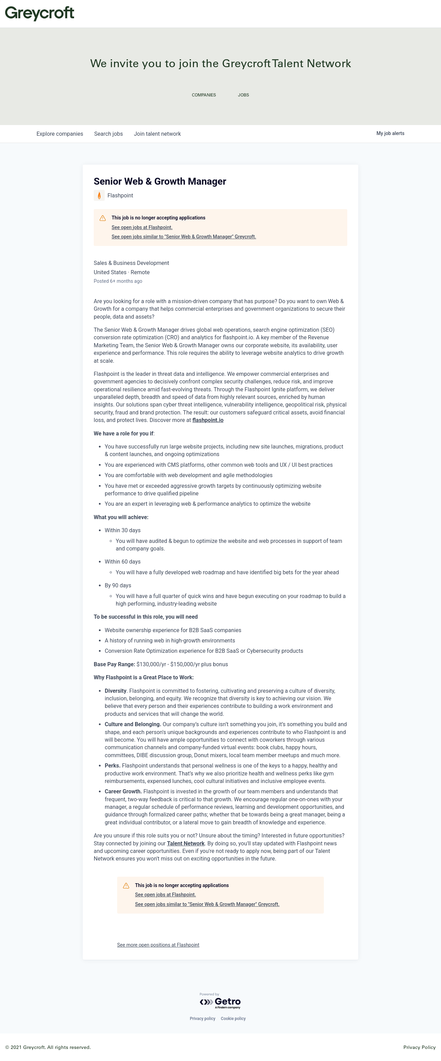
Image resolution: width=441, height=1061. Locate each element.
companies (60, 134)
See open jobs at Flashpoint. (142, 227)
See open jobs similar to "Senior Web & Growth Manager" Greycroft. (184, 236)
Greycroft (39, 14)
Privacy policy (202, 1018)
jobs (108, 134)
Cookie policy (233, 1018)
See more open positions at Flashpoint (158, 945)
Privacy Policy (419, 1047)
